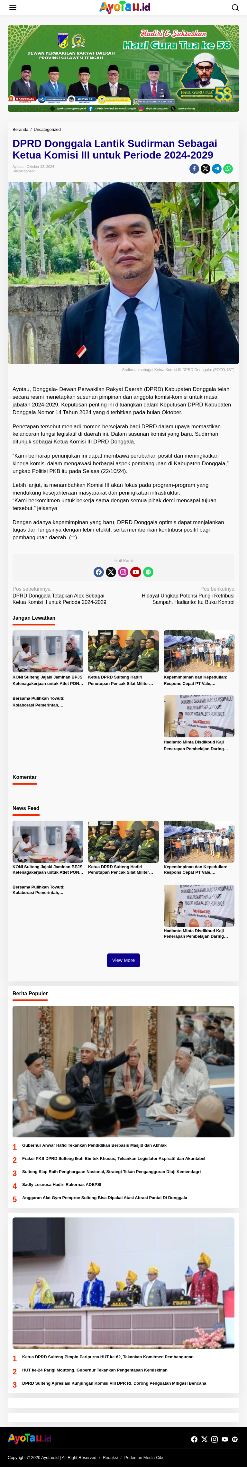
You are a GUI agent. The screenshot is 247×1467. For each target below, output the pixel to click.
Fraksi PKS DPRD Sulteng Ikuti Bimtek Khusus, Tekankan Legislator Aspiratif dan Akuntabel (113, 1158)
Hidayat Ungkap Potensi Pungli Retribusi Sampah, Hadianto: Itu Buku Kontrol (181, 595)
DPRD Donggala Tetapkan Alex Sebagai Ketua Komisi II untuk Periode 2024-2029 (66, 595)
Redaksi (110, 1457)
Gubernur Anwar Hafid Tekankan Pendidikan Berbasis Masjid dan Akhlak (94, 1145)
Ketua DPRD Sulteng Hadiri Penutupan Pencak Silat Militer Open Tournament (118, 681)
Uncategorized (24, 171)
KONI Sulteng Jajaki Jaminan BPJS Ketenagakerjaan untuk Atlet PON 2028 (47, 681)
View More (123, 960)
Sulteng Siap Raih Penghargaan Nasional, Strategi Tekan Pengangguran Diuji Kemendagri (111, 1171)
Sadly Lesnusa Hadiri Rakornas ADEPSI (61, 1184)
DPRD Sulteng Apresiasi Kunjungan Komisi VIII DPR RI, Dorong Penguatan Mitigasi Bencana (114, 1383)
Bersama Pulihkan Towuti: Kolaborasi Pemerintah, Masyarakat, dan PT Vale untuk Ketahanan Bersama (43, 702)
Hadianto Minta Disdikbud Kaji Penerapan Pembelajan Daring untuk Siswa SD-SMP (194, 746)
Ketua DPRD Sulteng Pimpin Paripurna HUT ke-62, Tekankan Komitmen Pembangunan (108, 1356)
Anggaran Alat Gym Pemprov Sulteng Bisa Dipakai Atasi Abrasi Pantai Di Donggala (104, 1197)
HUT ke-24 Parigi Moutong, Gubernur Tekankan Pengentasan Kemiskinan (95, 1370)
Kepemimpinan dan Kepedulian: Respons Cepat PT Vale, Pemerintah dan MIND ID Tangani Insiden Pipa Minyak (196, 681)
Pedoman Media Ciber (145, 1457)
